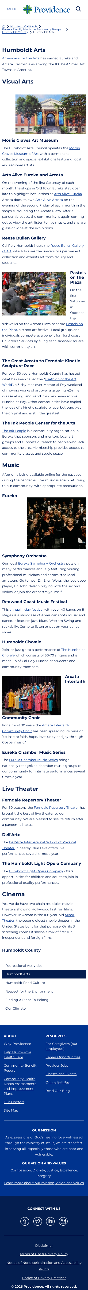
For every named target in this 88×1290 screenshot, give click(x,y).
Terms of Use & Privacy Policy (44, 1254)
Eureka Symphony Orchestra (41, 563)
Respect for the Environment (29, 991)
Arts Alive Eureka (68, 194)
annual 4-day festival (26, 609)
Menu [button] (12, 9)
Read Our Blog (58, 1091)
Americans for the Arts (20, 58)
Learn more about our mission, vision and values (44, 1183)
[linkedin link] (50, 1221)
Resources (56, 1036)
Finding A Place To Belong (27, 1000)
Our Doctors (14, 1102)
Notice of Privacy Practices (44, 1278)
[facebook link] (24, 1221)
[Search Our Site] (78, 9)
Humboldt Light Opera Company (36, 871)
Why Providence (17, 1044)
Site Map (11, 1110)
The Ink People (14, 431)
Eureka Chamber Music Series (33, 760)
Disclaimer (44, 1245)
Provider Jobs (57, 1065)
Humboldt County (15, 32)
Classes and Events (61, 1074)
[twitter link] (37, 1221)
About (10, 1036)
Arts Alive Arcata (49, 200)
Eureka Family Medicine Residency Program (33, 29)
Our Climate (15, 1008)
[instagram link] (63, 1221)
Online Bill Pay (58, 1082)
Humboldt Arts (17, 974)
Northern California (24, 26)
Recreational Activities (23, 966)
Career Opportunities (63, 1057)
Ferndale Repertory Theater (56, 807)
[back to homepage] (3, 26)
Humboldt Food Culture (25, 983)
